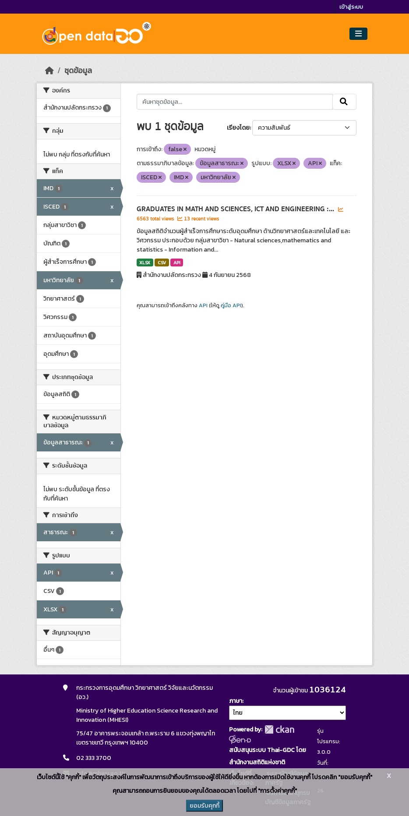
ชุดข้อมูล (78, 70)
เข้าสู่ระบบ (351, 7)
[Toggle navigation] (358, 34)
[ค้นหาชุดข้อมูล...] (235, 102)
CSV (162, 262)
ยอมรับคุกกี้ (204, 805)
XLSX (144, 262)
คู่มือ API (231, 305)
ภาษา (235, 701)
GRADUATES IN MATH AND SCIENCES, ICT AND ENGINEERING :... (236, 209)
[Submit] (344, 102)
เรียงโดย (238, 127)
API (176, 262)
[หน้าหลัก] (49, 70)
